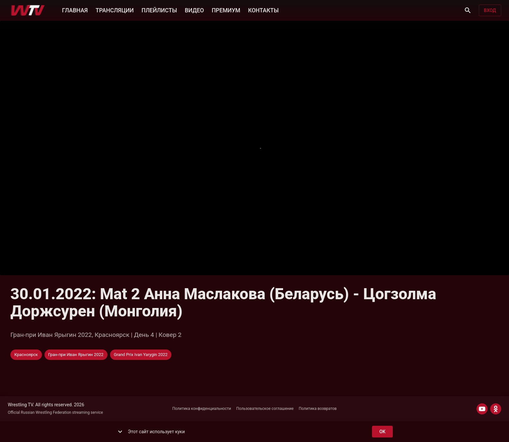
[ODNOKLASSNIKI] (495, 408)
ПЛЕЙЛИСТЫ (159, 9)
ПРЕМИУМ (226, 9)
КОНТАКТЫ (263, 9)
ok (382, 432)
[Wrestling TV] (28, 10)
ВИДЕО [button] (194, 9)
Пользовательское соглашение (265, 408)
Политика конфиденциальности (201, 408)
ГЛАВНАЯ (75, 9)
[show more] (120, 431)
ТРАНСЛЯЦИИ (114, 9)
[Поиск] (468, 10)
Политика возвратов (318, 408)
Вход (490, 10)
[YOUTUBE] (482, 408)
